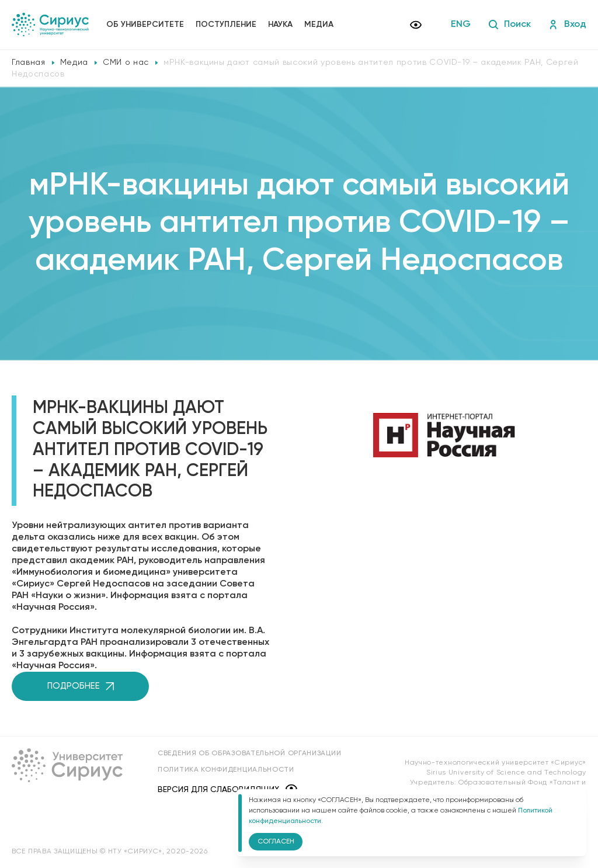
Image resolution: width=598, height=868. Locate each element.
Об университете (145, 24)
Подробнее (80, 686)
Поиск (509, 24)
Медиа (318, 24)
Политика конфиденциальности (226, 769)
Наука (280, 24)
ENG (461, 24)
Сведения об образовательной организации (249, 753)
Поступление (226, 24)
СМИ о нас (126, 62)
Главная (29, 62)
